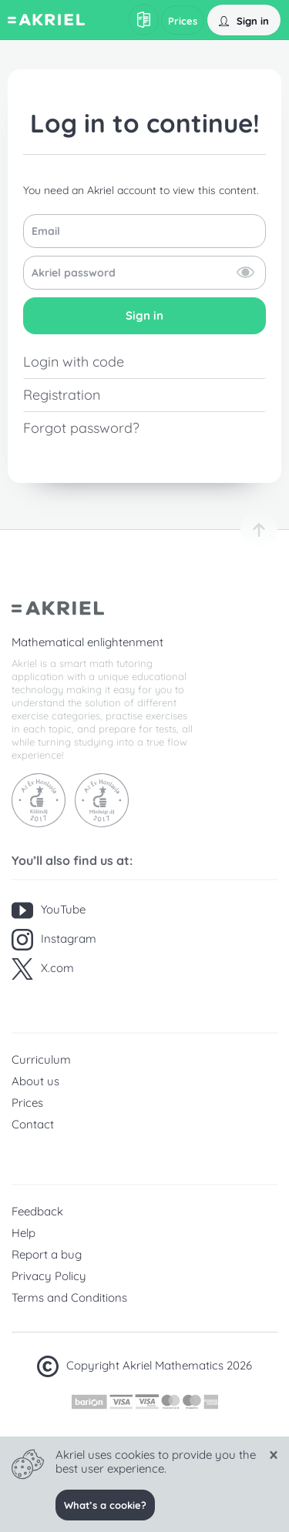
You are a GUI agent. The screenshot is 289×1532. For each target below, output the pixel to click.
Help (23, 1232)
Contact (33, 1124)
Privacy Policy (49, 1276)
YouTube (49, 910)
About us (35, 1081)
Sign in (144, 315)
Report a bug (47, 1254)
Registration (61, 395)
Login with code (73, 361)
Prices (27, 1102)
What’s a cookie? (105, 1505)
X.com (43, 969)
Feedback (37, 1211)
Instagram (54, 939)
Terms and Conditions (69, 1297)
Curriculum (41, 1059)
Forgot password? (81, 428)
